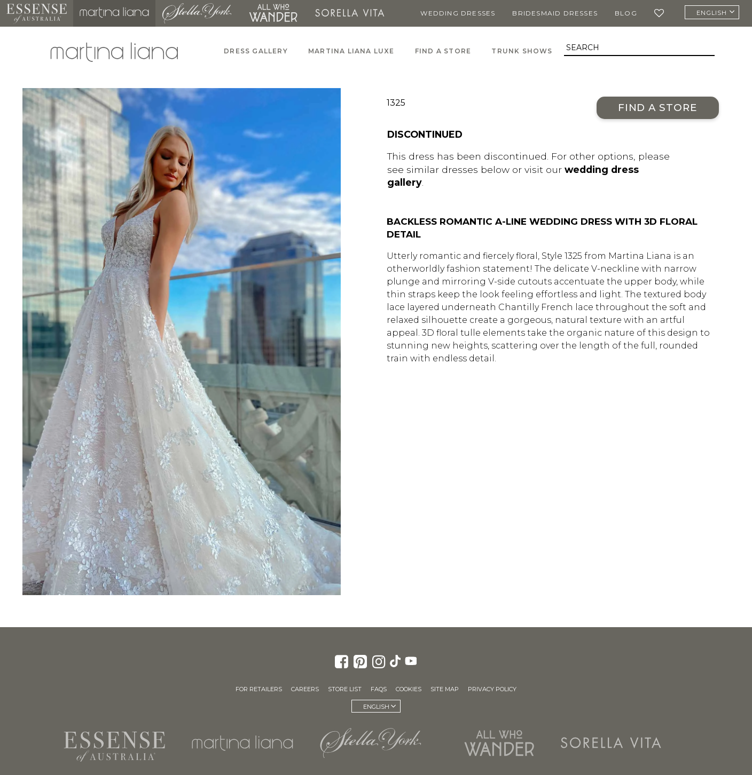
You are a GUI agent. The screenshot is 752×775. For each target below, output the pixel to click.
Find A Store (443, 51)
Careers (305, 689)
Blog (626, 13)
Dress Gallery (256, 51)
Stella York (196, 13)
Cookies (408, 689)
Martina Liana (114, 13)
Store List (345, 689)
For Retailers (259, 689)
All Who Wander (273, 13)
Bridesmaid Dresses (555, 13)
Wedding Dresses (457, 13)
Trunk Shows (521, 51)
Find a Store (658, 107)
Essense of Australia (36, 13)
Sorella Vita (350, 13)
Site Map (444, 689)
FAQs (379, 689)
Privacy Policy (492, 689)
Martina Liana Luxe (351, 51)
